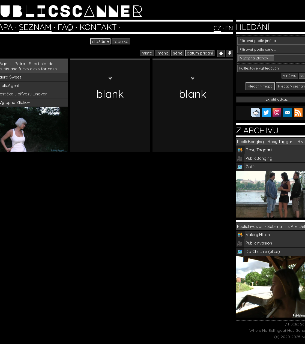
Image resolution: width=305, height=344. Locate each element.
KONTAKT (98, 27)
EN (229, 28)
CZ (217, 28)
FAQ (65, 27)
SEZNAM (35, 27)
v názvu (289, 75)
